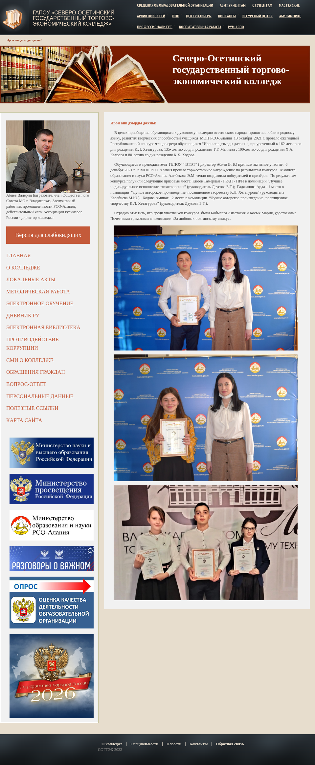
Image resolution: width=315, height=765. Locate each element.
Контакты (227, 15)
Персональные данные (39, 396)
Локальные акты (31, 279)
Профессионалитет (154, 26)
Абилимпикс (290, 15)
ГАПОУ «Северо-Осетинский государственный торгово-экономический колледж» (73, 18)
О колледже (23, 267)
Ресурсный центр (257, 15)
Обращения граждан (35, 372)
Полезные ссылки (32, 408)
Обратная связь (230, 744)
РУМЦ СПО (236, 26)
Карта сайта (24, 420)
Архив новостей (151, 15)
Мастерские (289, 5)
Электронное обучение (39, 303)
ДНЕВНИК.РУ (22, 315)
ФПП (175, 15)
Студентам (262, 5)
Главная (18, 255)
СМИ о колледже (30, 360)
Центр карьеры (199, 15)
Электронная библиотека (43, 327)
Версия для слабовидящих (48, 235)
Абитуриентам (233, 5)
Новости (174, 744)
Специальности (144, 744)
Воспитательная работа (200, 26)
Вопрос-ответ (26, 384)
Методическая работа (38, 291)
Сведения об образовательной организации (175, 5)
